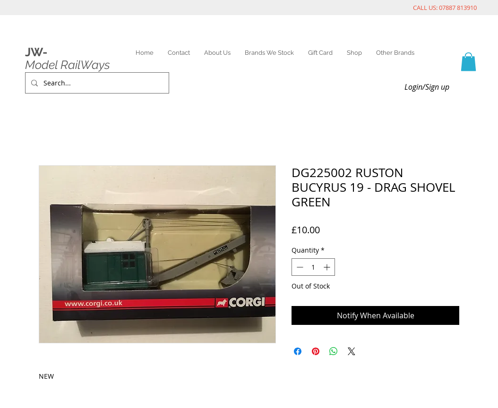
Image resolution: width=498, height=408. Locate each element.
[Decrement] (299, 267)
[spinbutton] (313, 267)
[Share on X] (351, 351)
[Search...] (96, 83)
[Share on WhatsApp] (333, 351)
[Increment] (328, 267)
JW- (36, 52)
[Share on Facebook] (297, 351)
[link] (468, 61)
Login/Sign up (426, 87)
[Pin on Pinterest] (315, 351)
